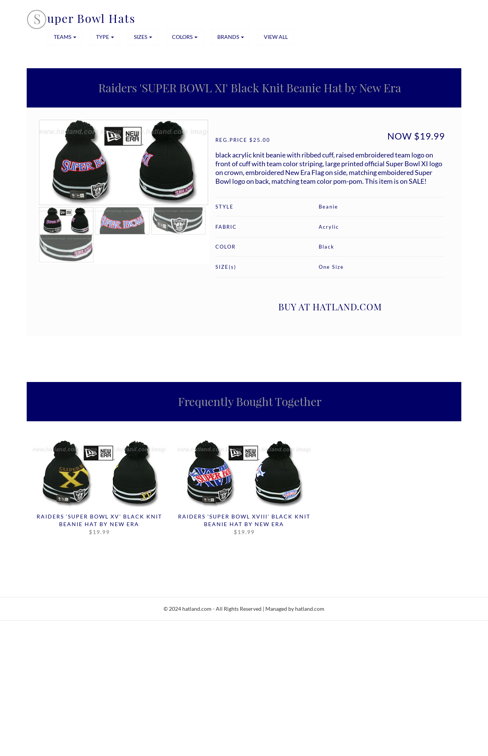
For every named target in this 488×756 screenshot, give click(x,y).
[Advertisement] (229, 700)
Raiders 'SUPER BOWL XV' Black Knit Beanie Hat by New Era (99, 524)
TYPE (105, 37)
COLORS (184, 37)
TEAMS (65, 37)
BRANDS (230, 37)
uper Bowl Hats (91, 18)
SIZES (143, 37)
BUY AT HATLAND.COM (330, 306)
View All (276, 37)
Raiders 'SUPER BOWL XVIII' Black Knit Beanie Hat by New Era (244, 524)
